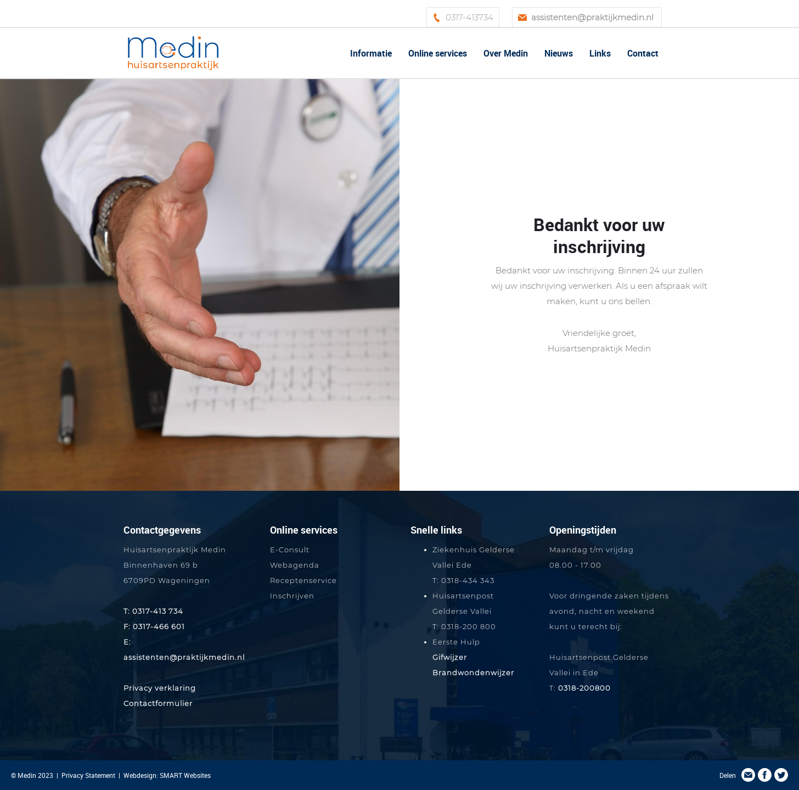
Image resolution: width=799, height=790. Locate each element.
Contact (643, 53)
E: (127, 641)
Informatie (371, 53)
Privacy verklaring (159, 687)
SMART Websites (185, 775)
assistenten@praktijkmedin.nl (184, 657)
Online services (437, 53)
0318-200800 (584, 687)
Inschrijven (292, 595)
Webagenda (294, 565)
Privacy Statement (88, 775)
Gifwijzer (449, 657)
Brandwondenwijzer (473, 672)
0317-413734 (469, 17)
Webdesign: (141, 775)
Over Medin (505, 53)
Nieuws (558, 53)
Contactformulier (158, 703)
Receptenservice (303, 580)
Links (600, 53)
